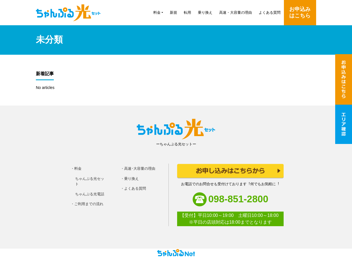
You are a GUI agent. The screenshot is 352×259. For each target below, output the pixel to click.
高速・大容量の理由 (235, 12)
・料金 (76, 168)
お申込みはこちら (300, 12)
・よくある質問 (133, 188)
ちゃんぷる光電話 (89, 194)
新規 (173, 12)
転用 (187, 12)
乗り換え (205, 12)
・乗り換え (130, 179)
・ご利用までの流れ (87, 204)
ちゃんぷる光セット (89, 181)
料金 (157, 12)
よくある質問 (270, 12)
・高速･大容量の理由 (138, 168)
